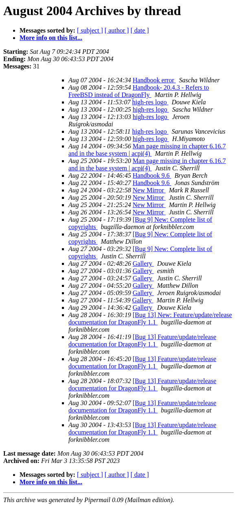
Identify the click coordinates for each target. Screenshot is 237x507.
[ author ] (117, 30)
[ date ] (139, 30)
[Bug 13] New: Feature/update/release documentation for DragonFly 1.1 (150, 318)
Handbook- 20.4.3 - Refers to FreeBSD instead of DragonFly (138, 91)
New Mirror (149, 190)
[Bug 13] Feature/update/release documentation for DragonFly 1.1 (142, 340)
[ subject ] (90, 30)
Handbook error (154, 80)
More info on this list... (51, 37)
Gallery (143, 263)
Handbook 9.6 (152, 175)
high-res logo (150, 102)
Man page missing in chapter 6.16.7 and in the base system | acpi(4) (147, 150)
